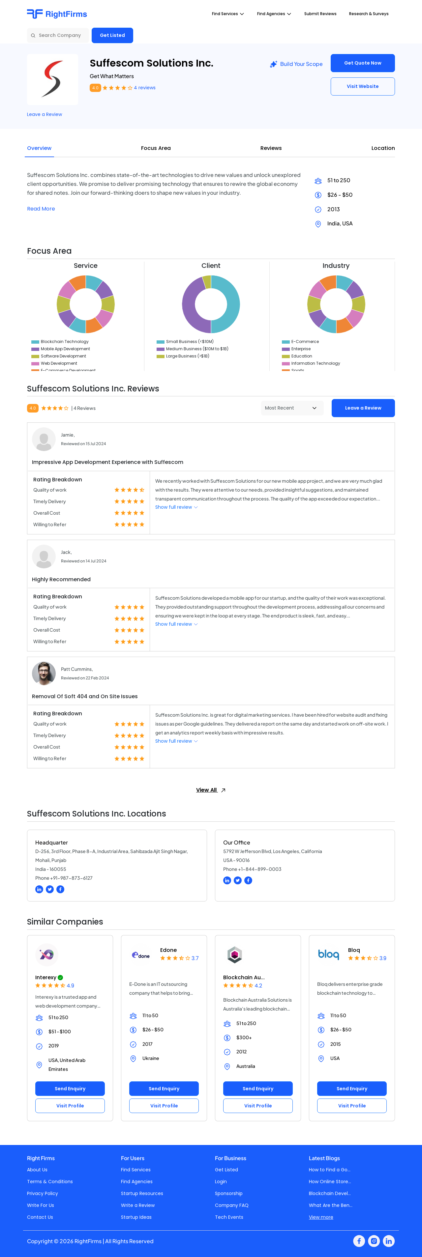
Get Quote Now (362, 63)
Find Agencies (137, 1181)
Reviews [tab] (271, 148)
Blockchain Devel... (330, 1193)
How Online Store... (330, 1181)
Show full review (176, 507)
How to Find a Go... (329, 1169)
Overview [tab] (39, 148)
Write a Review (138, 1205)
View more (321, 1217)
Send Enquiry (70, 1088)
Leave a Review (44, 114)
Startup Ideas (136, 1217)
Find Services (136, 1169)
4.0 (95, 88)
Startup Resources (142, 1193)
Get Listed (112, 35)
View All (211, 790)
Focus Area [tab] (156, 148)
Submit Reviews (320, 13)
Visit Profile (70, 1105)
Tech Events (229, 1217)
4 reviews (145, 87)
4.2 (258, 985)
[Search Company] (58, 35)
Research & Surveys (369, 13)
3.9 (382, 958)
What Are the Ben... (330, 1205)
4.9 (70, 985)
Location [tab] (383, 148)
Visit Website (363, 86)
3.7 (195, 958)
